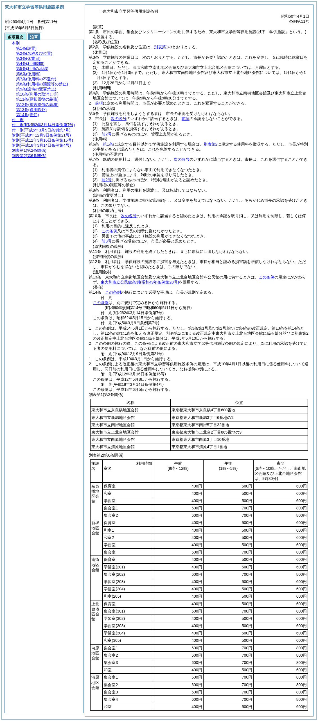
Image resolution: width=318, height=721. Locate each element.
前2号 (107, 134)
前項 (99, 103)
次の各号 (119, 118)
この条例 (109, 231)
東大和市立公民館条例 (140, 282)
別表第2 (211, 144)
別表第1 (161, 47)
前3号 (107, 241)
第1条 (108, 144)
